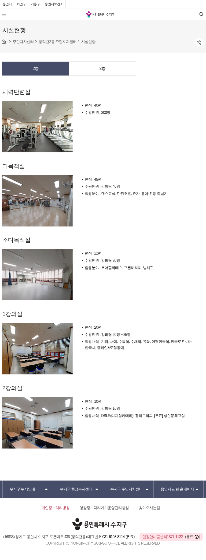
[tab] (35, 68)
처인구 (21, 4)
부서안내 (22, 489)
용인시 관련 (177, 489)
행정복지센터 (76, 489)
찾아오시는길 (149, 508)
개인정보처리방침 (55, 508)
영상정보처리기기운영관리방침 (104, 508)
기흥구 (35, 4)
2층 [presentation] (36, 68)
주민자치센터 (126, 489)
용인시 (7, 4)
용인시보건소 (54, 4)
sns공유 (199, 42)
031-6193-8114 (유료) (118, 537)
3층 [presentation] (102, 68)
